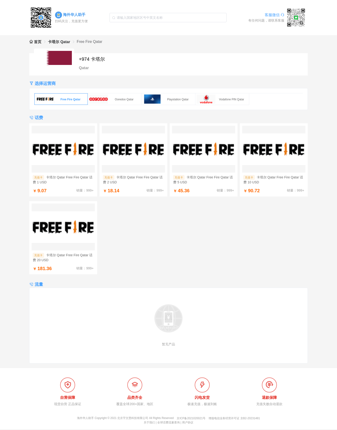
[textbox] (168, 17)
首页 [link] (35, 42)
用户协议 (187, 423)
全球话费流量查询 (168, 423)
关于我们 (149, 423)
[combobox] (168, 17)
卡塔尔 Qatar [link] (59, 42)
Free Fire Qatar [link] (89, 42)
